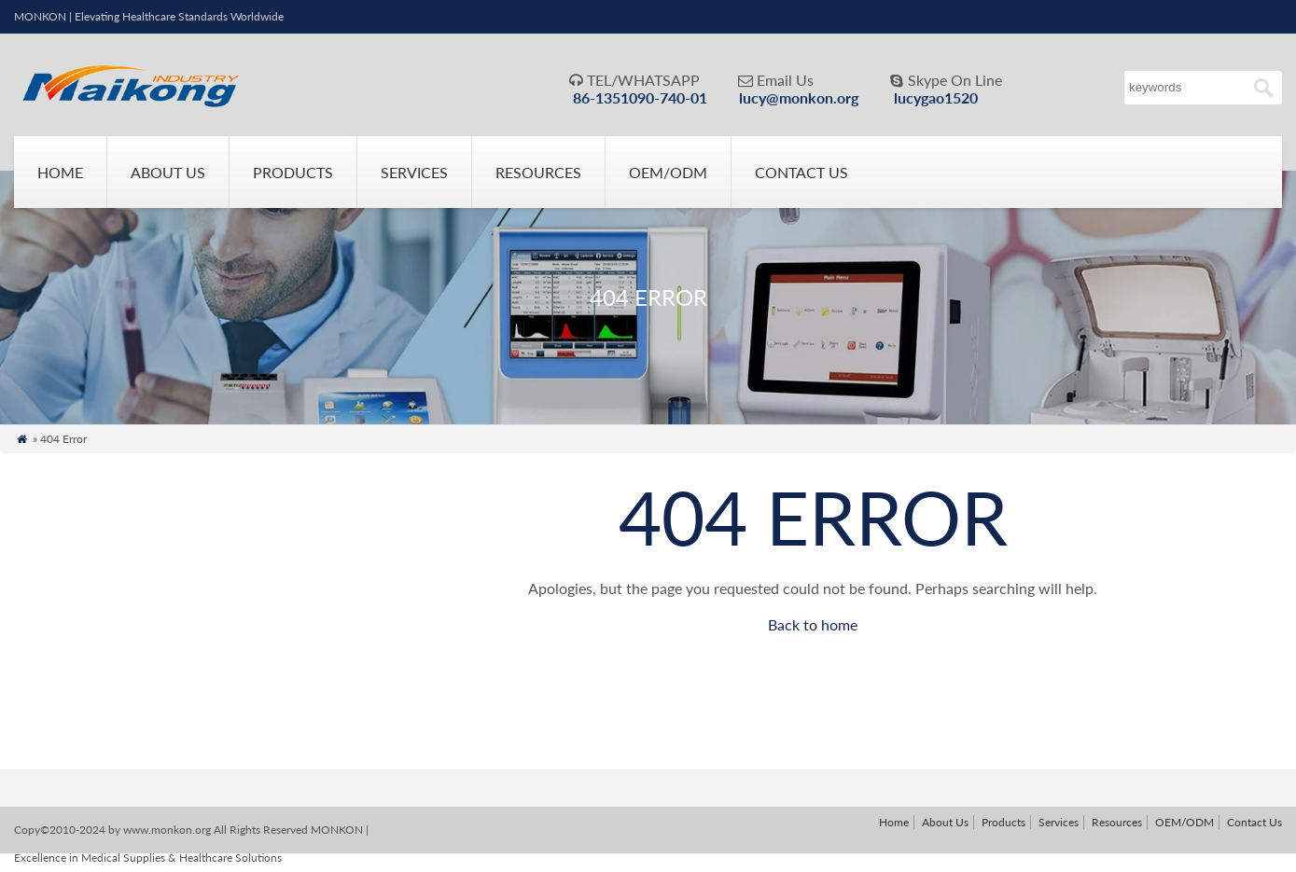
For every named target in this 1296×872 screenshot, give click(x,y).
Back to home (812, 624)
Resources (538, 172)
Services (414, 172)
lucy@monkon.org (798, 97)
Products (293, 172)
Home (60, 172)
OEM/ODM (668, 172)
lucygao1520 (936, 97)
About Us (168, 172)
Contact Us (801, 172)
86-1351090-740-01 (640, 97)
